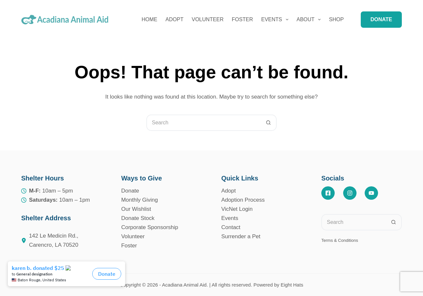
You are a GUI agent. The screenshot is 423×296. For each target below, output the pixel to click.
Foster (242, 19)
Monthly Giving (139, 200)
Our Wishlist (136, 209)
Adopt (174, 19)
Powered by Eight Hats (278, 285)
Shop (336, 19)
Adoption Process (243, 200)
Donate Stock (137, 218)
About (310, 19)
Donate (130, 191)
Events (276, 19)
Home (149, 19)
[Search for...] (203, 123)
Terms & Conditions (339, 240)
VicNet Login (237, 209)
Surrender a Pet (240, 236)
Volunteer (208, 19)
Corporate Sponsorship (149, 227)
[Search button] (268, 123)
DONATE (381, 19)
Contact (231, 227)
